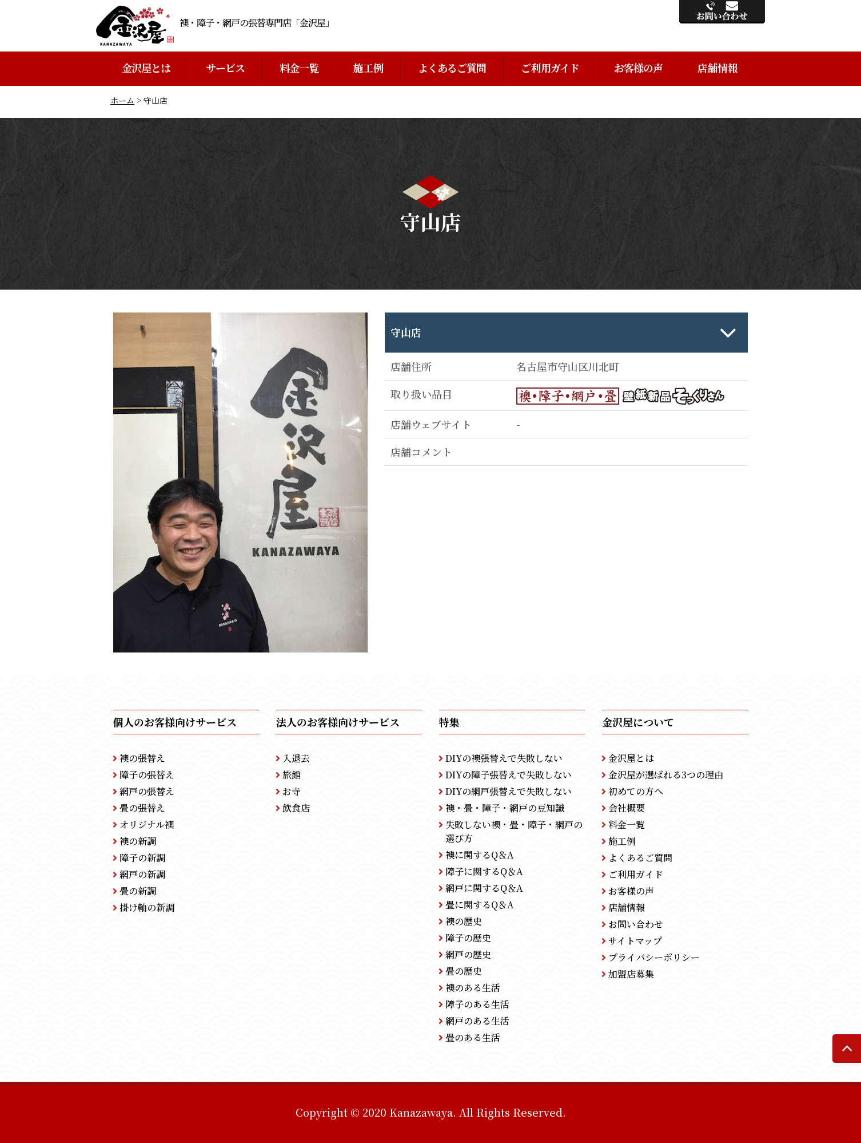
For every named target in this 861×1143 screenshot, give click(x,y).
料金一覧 (299, 67)
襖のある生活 (472, 987)
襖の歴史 (463, 921)
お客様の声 (638, 67)
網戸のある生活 (477, 1020)
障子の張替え (146, 774)
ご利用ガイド (550, 67)
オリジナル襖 (146, 824)
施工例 (367, 67)
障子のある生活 (477, 1004)
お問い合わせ (635, 924)
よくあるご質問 (452, 67)
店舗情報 (716, 67)
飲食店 (296, 807)
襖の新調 (137, 841)
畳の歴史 (463, 971)
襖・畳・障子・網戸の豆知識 (504, 807)
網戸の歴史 (468, 954)
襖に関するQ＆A (479, 854)
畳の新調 (137, 890)
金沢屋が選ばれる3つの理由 (665, 774)
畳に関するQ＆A (479, 904)
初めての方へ (635, 791)
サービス (225, 67)
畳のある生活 (472, 1037)
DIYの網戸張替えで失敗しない (508, 791)
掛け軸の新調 (146, 907)
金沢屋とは (146, 67)
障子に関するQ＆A (484, 871)
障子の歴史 (468, 937)
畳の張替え (142, 807)
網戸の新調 (142, 874)
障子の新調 (142, 857)
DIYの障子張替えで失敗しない (508, 774)
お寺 (291, 791)
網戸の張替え (146, 791)
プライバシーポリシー (654, 957)
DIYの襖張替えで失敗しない (504, 758)
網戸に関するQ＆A (484, 888)
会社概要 (626, 807)
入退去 (296, 758)
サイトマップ (635, 940)
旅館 (291, 774)
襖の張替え (142, 758)
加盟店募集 (631, 973)
